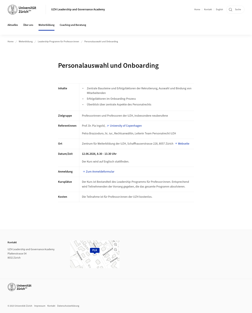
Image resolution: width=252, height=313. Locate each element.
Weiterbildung (26, 41)
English (219, 9)
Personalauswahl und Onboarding (101, 41)
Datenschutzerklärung (68, 306)
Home (197, 9)
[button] (115, 244)
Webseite (183, 144)
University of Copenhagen (126, 126)
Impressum (39, 306)
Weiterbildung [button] (46, 25)
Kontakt (208, 9)
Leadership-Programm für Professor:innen (58, 41)
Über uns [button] (28, 25)
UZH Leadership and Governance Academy (78, 9)
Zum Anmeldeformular (100, 172)
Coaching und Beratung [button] (73, 25)
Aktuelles (13, 25)
